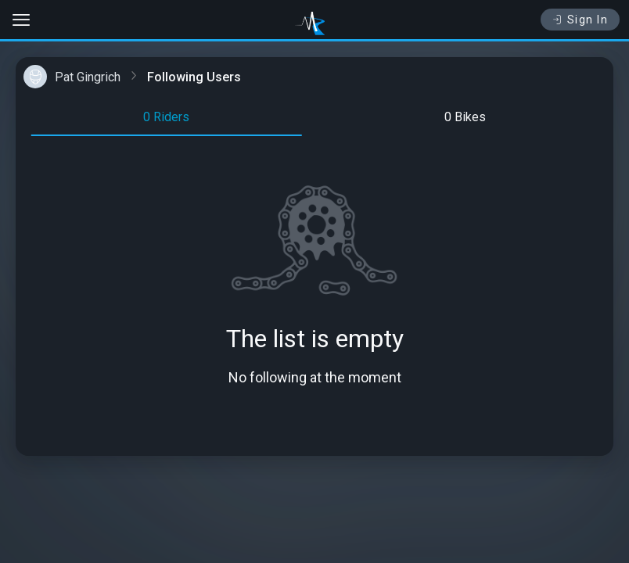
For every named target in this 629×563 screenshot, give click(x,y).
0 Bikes (465, 116)
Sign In (580, 19)
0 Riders (166, 116)
